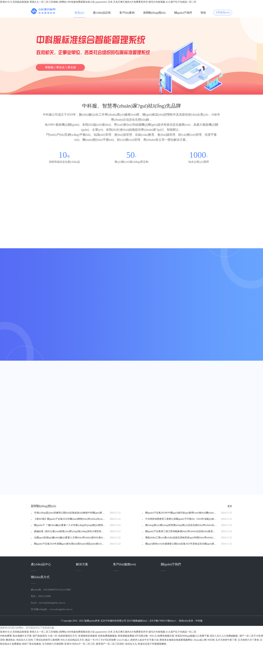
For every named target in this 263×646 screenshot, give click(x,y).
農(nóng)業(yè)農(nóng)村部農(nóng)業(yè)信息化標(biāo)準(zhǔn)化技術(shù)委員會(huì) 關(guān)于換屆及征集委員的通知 (181, 525)
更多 (229, 506)
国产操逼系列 (40, 636)
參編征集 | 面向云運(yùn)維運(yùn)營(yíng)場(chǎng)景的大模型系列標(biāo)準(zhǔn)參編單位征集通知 (70, 531)
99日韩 (211, 640)
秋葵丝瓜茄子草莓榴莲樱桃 (152, 644)
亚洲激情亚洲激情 (87, 636)
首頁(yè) (79, 12)
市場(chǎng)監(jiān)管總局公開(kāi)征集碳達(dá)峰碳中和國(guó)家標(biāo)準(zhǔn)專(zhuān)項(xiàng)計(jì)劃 (70, 513)
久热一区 (52, 636)
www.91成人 (123, 640)
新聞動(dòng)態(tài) (154, 12)
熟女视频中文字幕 (22, 636)
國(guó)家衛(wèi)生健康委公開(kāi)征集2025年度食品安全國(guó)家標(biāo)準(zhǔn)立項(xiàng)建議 (181, 544)
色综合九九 (131, 644)
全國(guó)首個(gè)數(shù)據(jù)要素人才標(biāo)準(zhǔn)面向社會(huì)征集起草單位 (70, 537)
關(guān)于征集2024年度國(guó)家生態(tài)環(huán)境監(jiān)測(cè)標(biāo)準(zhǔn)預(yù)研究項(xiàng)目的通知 (70, 544)
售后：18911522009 (41, 596)
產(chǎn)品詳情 (102, 12)
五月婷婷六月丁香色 (248, 640)
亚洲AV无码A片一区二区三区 (79, 644)
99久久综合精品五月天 (72, 640)
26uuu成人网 (200, 640)
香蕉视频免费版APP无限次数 (133, 636)
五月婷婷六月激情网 (52, 644)
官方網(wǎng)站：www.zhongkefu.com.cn (51, 609)
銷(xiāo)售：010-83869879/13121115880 (51, 589)
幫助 (203, 12)
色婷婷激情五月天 (67, 636)
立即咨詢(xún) (223, 12)
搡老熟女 (10, 640)
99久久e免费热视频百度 (162, 636)
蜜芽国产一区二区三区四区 (110, 644)
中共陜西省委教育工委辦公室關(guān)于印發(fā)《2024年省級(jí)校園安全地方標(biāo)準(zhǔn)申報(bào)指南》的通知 (181, 519)
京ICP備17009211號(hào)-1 (162, 620)
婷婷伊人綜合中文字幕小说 (144, 640)
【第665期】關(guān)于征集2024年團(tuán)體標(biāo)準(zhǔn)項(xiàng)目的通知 (70, 519)
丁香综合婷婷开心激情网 (47, 640)
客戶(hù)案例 (127, 12)
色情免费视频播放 (107, 636)
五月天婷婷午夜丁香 (226, 640)
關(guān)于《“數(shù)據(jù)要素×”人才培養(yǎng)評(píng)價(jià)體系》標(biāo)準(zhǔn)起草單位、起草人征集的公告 (70, 525)
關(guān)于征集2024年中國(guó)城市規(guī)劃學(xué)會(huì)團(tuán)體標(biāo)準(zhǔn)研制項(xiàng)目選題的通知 (181, 513)
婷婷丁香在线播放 (31, 644)
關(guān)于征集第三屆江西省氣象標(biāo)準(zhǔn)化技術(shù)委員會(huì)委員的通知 (181, 531)
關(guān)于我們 (183, 12)
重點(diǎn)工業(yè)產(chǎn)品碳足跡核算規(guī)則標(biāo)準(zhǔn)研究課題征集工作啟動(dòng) (181, 537)
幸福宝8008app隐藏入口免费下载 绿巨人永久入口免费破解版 (206, 636)
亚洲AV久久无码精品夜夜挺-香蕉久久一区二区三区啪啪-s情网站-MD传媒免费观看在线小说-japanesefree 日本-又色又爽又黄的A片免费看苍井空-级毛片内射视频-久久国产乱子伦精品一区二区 (98, 2)
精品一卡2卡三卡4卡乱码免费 (100, 640)
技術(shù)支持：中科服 (190, 620)
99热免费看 (6, 636)
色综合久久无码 (24, 640)
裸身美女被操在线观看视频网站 (176, 640)
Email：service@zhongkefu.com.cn (48, 603)
